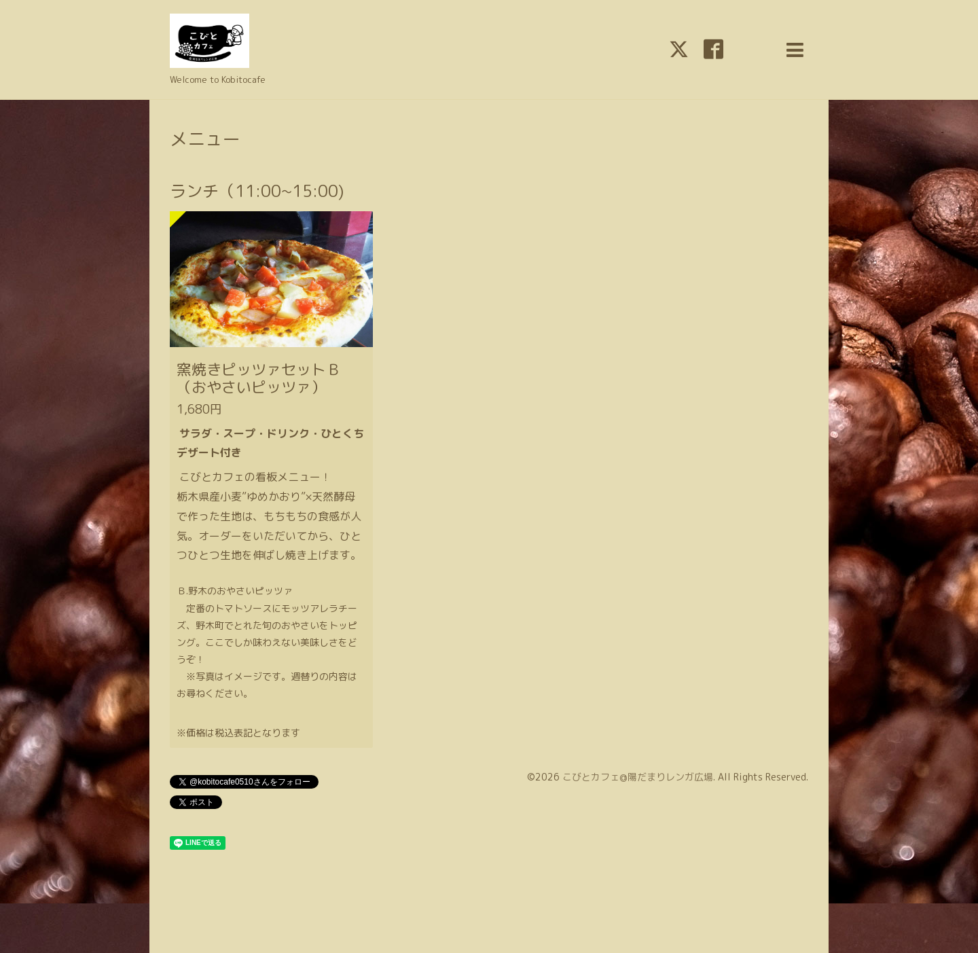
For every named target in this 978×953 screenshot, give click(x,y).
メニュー (205, 138)
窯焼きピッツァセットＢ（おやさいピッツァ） (259, 378)
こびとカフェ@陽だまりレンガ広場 (637, 776)
